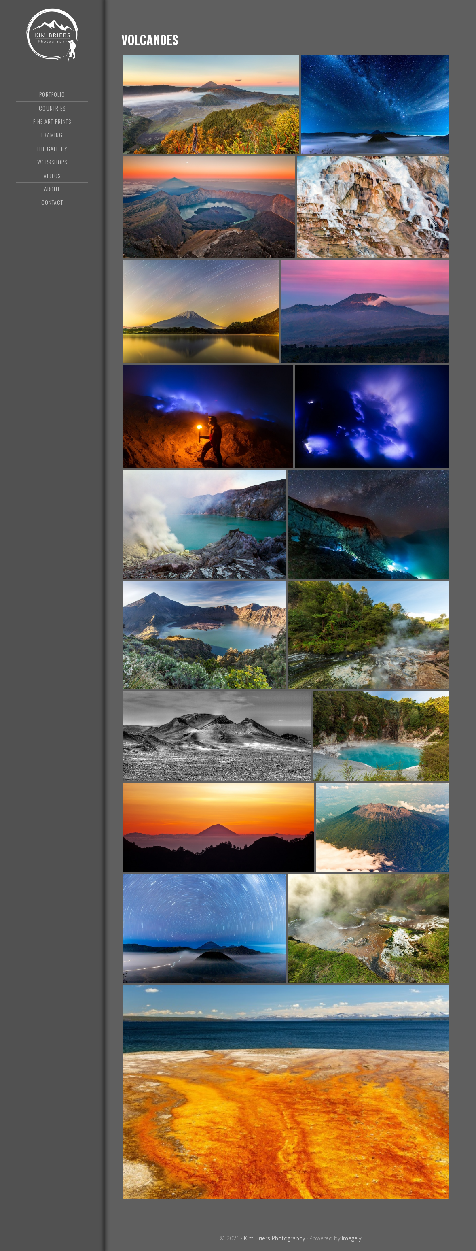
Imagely (351, 1238)
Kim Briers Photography (52, 38)
